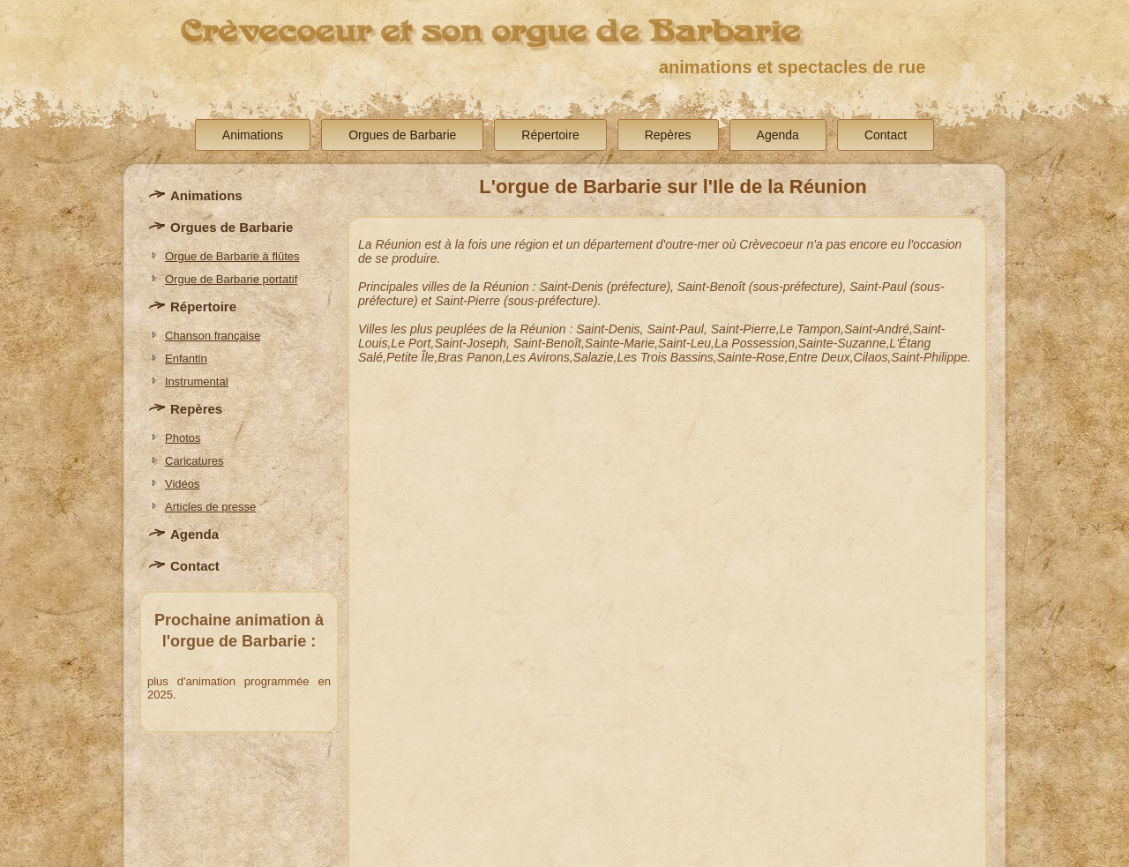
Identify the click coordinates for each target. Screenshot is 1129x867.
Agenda (778, 135)
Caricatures (194, 460)
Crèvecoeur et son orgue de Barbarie (490, 31)
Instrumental (196, 381)
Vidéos (182, 483)
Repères (668, 135)
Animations (252, 135)
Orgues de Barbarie (402, 135)
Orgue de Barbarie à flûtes (232, 256)
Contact (885, 135)
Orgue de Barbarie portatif (231, 279)
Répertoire (550, 135)
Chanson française (212, 335)
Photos (182, 438)
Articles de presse (210, 506)
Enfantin (186, 358)
